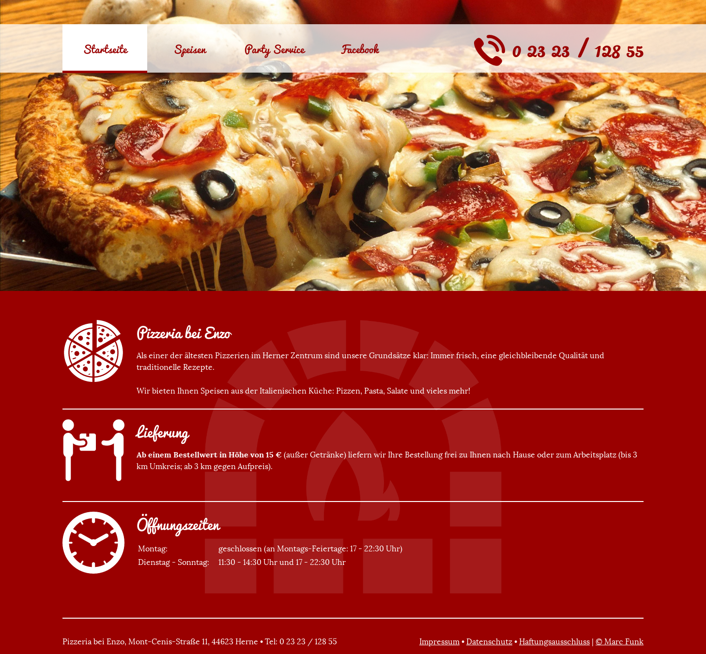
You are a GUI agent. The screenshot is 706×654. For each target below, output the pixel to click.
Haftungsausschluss (554, 641)
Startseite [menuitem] (105, 49)
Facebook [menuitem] (359, 49)
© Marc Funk (620, 641)
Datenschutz (489, 641)
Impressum (439, 641)
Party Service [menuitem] (274, 49)
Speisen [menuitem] (189, 49)
